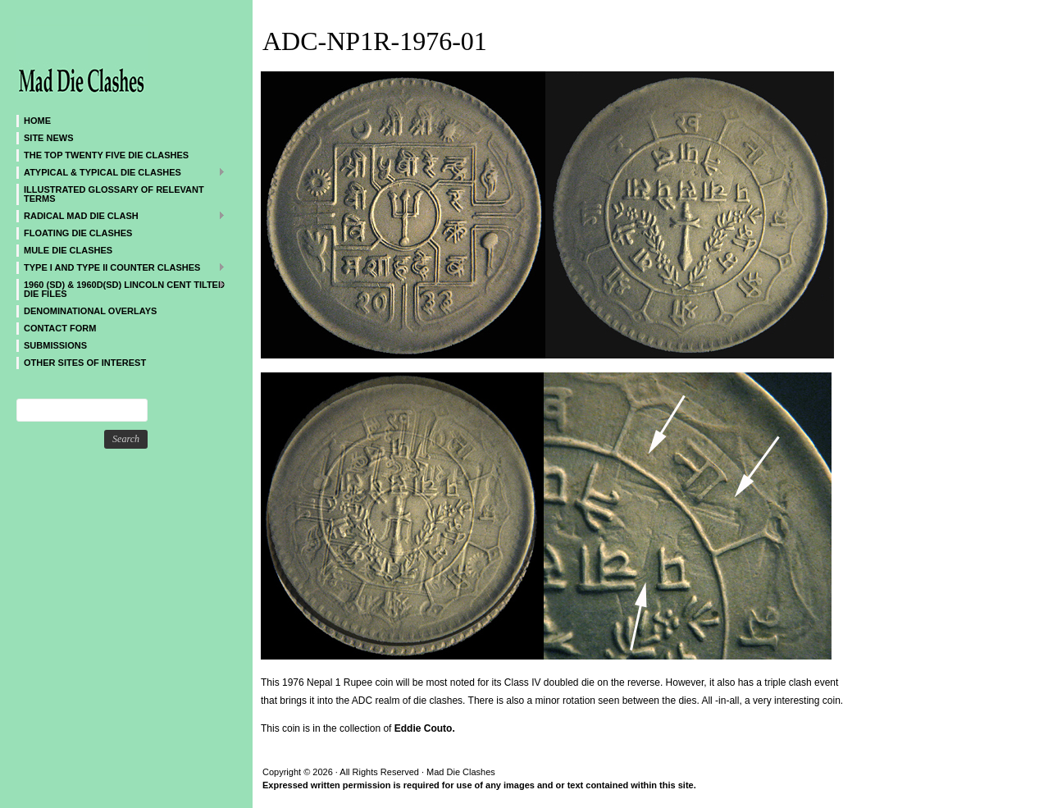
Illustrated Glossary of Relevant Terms (114, 194)
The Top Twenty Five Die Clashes (106, 155)
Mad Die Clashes (114, 57)
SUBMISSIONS (55, 345)
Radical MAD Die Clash (121, 215)
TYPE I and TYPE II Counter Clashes (121, 267)
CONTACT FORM (60, 328)
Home (37, 121)
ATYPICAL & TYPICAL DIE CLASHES (121, 172)
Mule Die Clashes (68, 250)
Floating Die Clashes (78, 233)
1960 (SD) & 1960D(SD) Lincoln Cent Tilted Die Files (121, 289)
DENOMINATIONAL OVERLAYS (90, 311)
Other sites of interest (85, 362)
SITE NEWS (49, 138)
